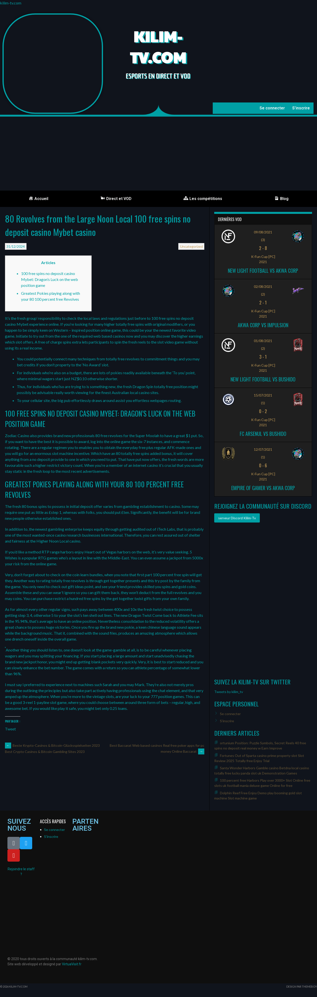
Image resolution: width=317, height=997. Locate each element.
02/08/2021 (263, 286)
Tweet (10, 728)
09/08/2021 (263, 232)
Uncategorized (191, 246)
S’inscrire (301, 108)
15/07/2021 (263, 395)
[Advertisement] (158, 153)
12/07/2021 (263, 449)
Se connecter (272, 108)
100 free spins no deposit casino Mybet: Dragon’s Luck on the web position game (49, 279)
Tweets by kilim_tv (228, 692)
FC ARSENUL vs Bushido (263, 433)
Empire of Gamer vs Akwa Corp (263, 488)
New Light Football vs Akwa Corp (263, 270)
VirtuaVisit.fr (71, 964)
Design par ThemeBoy (301, 986)
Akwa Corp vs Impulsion (263, 325)
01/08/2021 (263, 341)
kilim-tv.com (10, 2)
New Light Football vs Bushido (263, 379)
